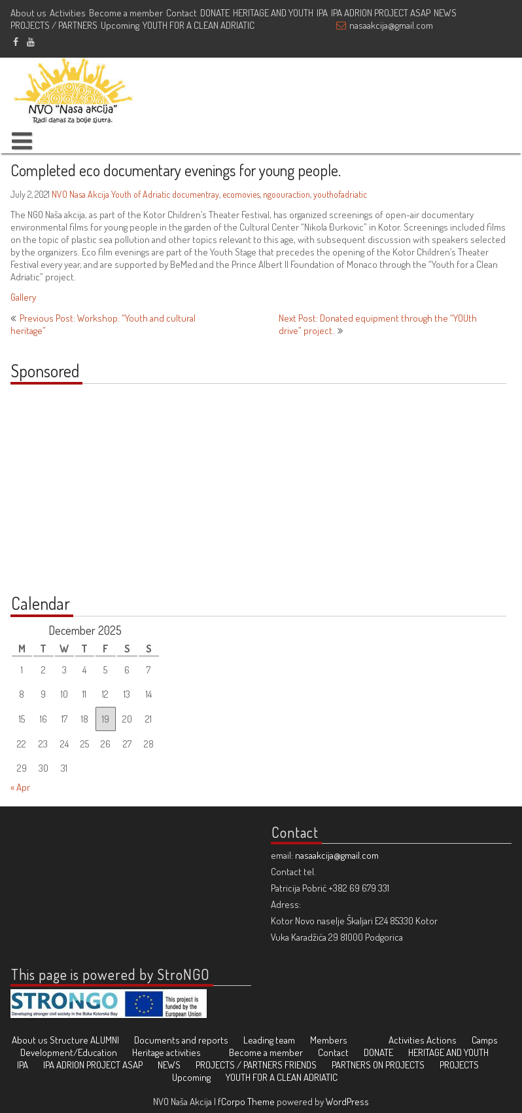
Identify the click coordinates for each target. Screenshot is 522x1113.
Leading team (269, 1040)
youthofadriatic (340, 194)
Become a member (126, 13)
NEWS (445, 13)
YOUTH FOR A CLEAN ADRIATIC (198, 25)
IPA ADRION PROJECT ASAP (380, 13)
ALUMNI (104, 1040)
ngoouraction (286, 194)
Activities (68, 13)
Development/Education (68, 1052)
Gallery (23, 297)
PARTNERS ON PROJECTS (378, 1065)
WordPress (347, 1101)
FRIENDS (301, 1065)
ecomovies (241, 194)
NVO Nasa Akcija (80, 194)
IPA (322, 13)
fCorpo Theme (246, 1101)
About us (28, 13)
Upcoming (120, 25)
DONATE (215, 13)
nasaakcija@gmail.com (391, 25)
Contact (181, 13)
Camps (485, 1040)
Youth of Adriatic (140, 194)
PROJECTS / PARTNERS (53, 25)
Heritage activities (166, 1052)
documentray (195, 194)
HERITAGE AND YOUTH (273, 13)
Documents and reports (181, 1040)
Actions (441, 1040)
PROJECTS (459, 1065)
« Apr (20, 787)
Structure (69, 1040)
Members (328, 1040)
